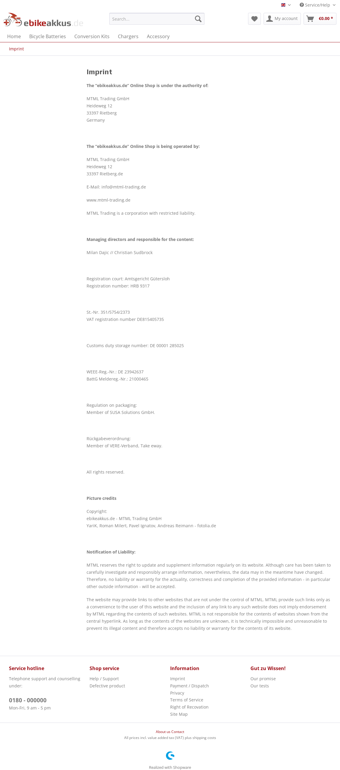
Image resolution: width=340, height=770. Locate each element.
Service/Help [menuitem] (315, 5)
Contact (177, 731)
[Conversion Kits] (92, 36)
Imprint (177, 678)
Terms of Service (186, 700)
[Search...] (156, 19)
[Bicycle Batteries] (47, 36)
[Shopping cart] (320, 19)
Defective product (107, 686)
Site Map (179, 714)
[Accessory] (158, 36)
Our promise (263, 678)
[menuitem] (156, 19)
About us (163, 731)
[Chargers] (128, 36)
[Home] (14, 36)
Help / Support (104, 678)
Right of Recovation (189, 707)
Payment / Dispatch (189, 686)
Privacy (177, 693)
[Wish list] (254, 19)
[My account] (282, 19)
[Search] (198, 19)
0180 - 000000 (28, 700)
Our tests (259, 686)
